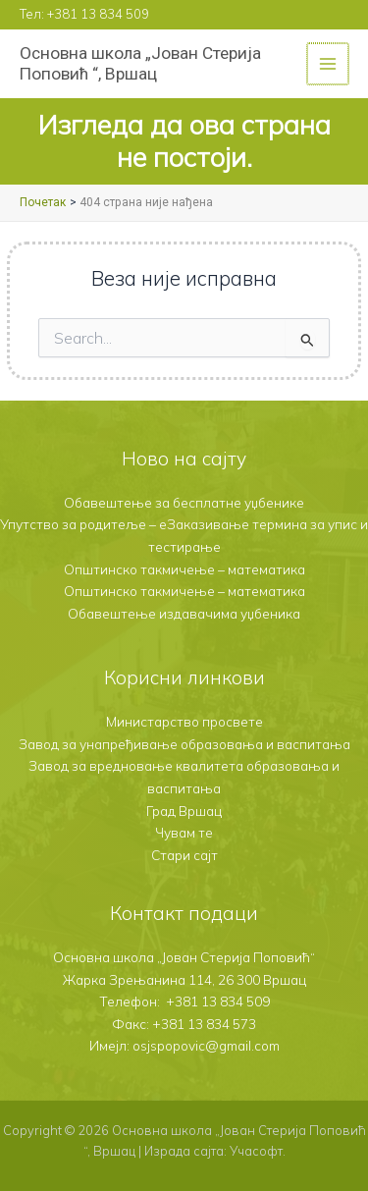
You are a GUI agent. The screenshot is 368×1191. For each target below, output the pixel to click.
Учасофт (256, 1151)
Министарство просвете (184, 721)
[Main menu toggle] (329, 64)
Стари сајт (184, 854)
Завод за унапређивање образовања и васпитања (184, 743)
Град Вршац (184, 810)
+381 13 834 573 (204, 1023)
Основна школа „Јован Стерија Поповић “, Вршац (140, 63)
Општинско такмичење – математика (184, 569)
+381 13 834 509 (98, 14)
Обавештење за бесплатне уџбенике (184, 502)
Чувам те (184, 832)
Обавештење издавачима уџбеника (184, 613)
